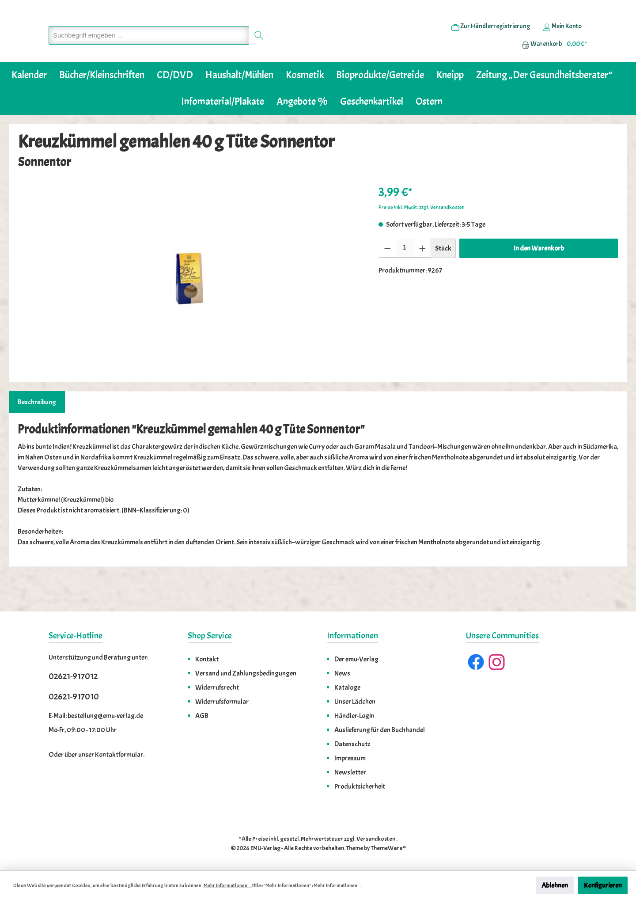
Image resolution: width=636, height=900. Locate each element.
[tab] (37, 429)
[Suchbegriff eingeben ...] (149, 48)
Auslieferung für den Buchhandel (379, 729)
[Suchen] (259, 48)
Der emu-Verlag (356, 659)
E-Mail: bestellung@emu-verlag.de (96, 715)
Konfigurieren (603, 885)
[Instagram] (497, 662)
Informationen (352, 635)
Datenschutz (352, 744)
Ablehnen (554, 885)
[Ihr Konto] (562, 40)
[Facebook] (476, 662)
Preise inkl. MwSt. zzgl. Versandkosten (422, 234)
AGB (201, 715)
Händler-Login (354, 715)
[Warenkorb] (551, 58)
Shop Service (210, 635)
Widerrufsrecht (217, 687)
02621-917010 (74, 696)
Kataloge (347, 687)
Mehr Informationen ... (228, 885)
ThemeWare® (388, 848)
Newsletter (350, 772)
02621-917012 (73, 676)
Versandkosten (375, 839)
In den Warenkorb (539, 275)
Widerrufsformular (222, 701)
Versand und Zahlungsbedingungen (245, 673)
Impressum (350, 758)
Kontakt (207, 659)
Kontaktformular (119, 754)
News (342, 673)
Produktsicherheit (359, 786)
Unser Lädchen (354, 701)
